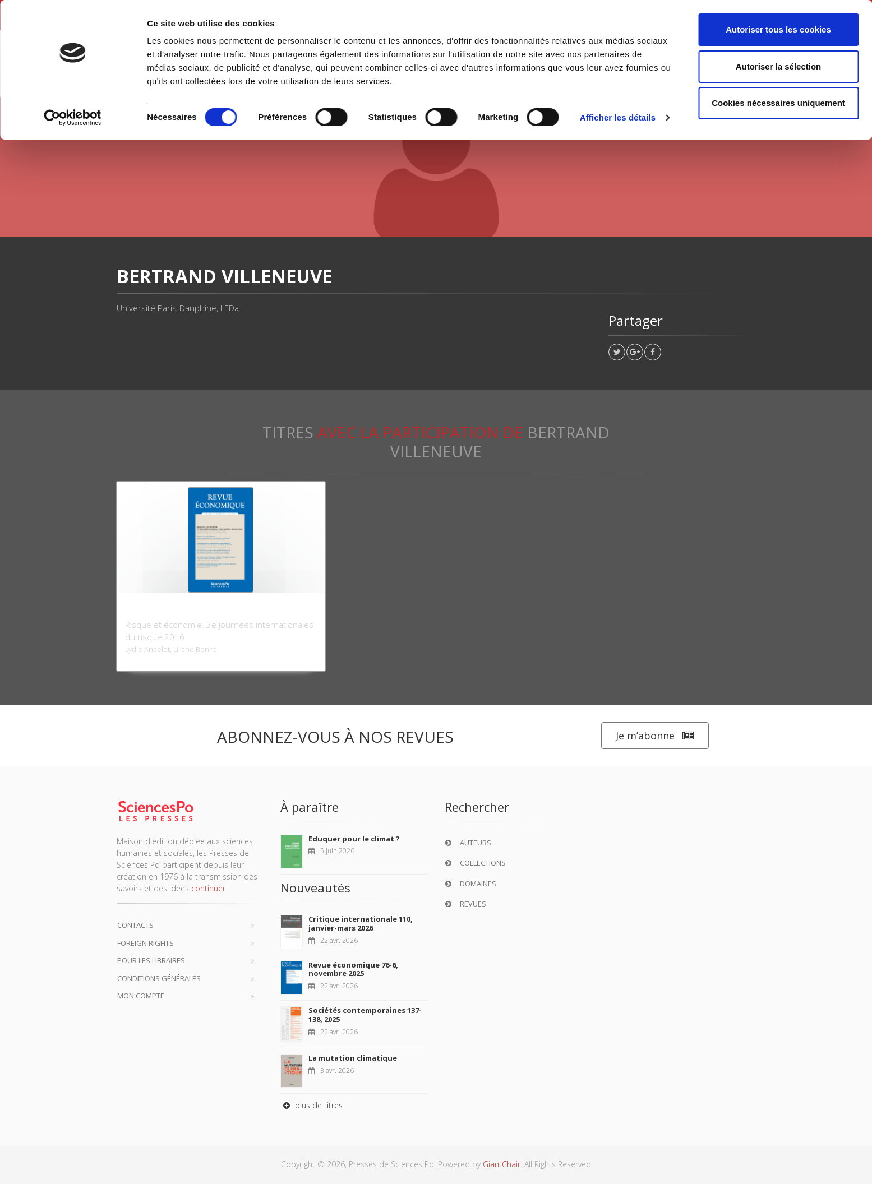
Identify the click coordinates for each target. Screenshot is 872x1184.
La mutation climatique (352, 1058)
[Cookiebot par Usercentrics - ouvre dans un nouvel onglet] (73, 117)
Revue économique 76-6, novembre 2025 (353, 969)
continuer (208, 888)
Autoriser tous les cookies (778, 29)
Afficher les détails (618, 117)
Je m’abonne (655, 736)
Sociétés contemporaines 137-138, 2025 (365, 1014)
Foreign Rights (145, 943)
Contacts (135, 925)
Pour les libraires (151, 960)
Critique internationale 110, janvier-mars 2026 (360, 923)
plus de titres (311, 1105)
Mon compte (140, 996)
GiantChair (501, 1164)
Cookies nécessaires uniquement (778, 103)
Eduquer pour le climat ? (354, 839)
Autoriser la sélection (779, 66)
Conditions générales (159, 978)
